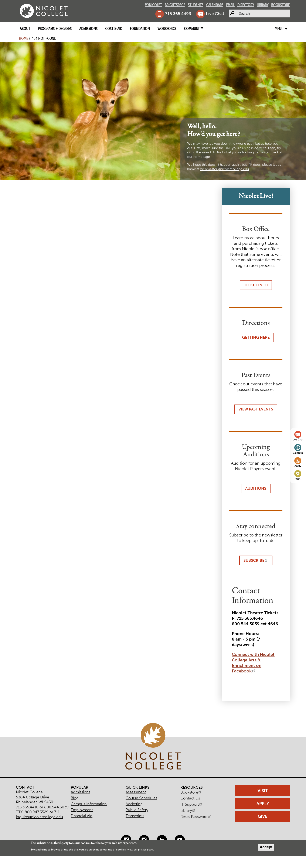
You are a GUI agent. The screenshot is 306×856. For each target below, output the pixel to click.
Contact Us (190, 798)
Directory (245, 5)
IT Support (191, 804)
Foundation (140, 28)
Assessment (136, 792)
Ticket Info (256, 285)
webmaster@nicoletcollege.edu (224, 169)
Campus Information (89, 804)
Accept (266, 847)
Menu (279, 28)
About (25, 28)
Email (230, 5)
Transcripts (135, 816)
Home (23, 38)
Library (262, 5)
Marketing (134, 804)
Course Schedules (141, 798)
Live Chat (215, 13)
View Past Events (255, 409)
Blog (74, 798)
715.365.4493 (178, 13)
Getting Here (256, 337)
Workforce (166, 28)
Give (263, 816)
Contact (298, 452)
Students (195, 5)
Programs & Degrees (55, 28)
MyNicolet (153, 5)
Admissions (88, 28)
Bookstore (280, 5)
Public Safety (137, 810)
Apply (298, 465)
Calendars (214, 5)
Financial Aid (81, 816)
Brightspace (175, 5)
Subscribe (256, 560)
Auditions (255, 488)
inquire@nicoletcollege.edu (39, 817)
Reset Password (195, 816)
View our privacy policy (140, 849)
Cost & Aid (113, 28)
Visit (297, 478)
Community (193, 28)
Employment (82, 810)
